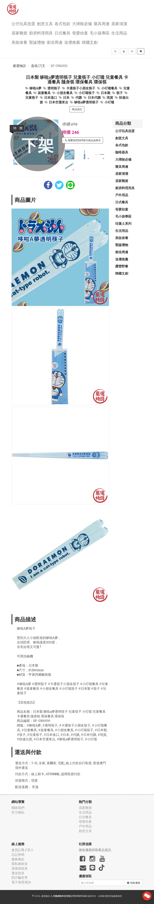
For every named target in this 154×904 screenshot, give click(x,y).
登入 (30, 850)
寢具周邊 (101, 23)
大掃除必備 (82, 23)
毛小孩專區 (99, 33)
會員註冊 (17, 850)
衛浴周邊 (54, 42)
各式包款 (62, 23)
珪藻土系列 (123, 223)
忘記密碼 (17, 854)
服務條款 (17, 859)
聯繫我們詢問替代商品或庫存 (83, 140)
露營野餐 (121, 266)
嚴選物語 (19, 66)
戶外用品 (121, 195)
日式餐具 (62, 33)
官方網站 (17, 812)
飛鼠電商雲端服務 (109, 896)
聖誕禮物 (37, 42)
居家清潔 (119, 23)
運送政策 (17, 873)
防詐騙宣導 (19, 877)
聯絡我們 (17, 808)
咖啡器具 (121, 152)
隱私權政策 (19, 864)
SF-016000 (59, 66)
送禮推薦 (72, 42)
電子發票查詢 (21, 882)
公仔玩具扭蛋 (23, 23)
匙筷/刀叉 (38, 66)
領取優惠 (133, 882)
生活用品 (119, 33)
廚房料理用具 (41, 33)
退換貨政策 (19, 868)
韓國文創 (90, 42)
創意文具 (45, 23)
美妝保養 (19, 42)
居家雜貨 (19, 33)
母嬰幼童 (80, 33)
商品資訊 (77, 109)
